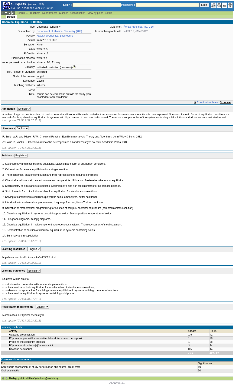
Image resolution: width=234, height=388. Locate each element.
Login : (67, 4)
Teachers (35, 12)
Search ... (22, 12)
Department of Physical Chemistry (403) (59, 31)
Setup (108, 12)
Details (11, 16)
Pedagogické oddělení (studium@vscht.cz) (33, 378)
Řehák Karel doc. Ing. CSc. (138, 26)
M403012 (128, 31)
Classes (63, 12)
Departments (49, 12)
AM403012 (141, 31)
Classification (77, 12)
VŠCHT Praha (117, 383)
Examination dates (207, 102)
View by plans (95, 12)
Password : (128, 4)
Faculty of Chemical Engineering (55, 35)
